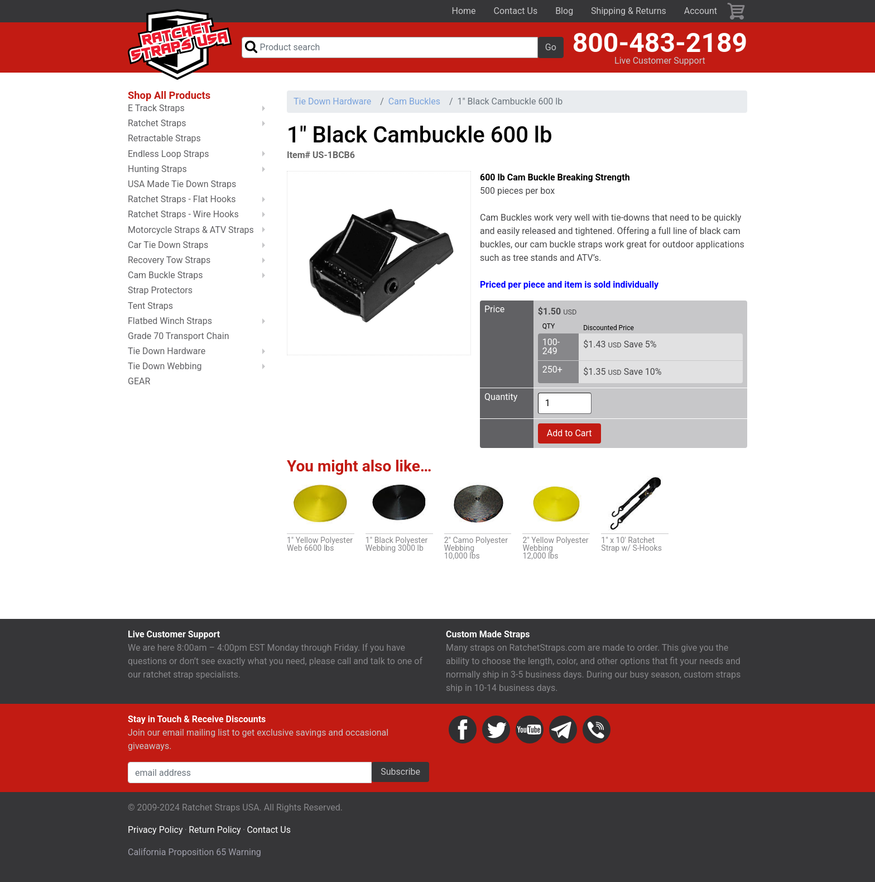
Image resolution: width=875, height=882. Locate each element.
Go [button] (550, 49)
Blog (564, 11)
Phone (596, 734)
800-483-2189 (660, 45)
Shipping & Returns (628, 11)
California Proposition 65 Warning (194, 857)
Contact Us (516, 11)
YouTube (529, 734)
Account (700, 11)
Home (464, 11)
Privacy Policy (155, 834)
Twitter (496, 734)
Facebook (462, 734)
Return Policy (215, 834)
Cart (736, 11)
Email (563, 734)
